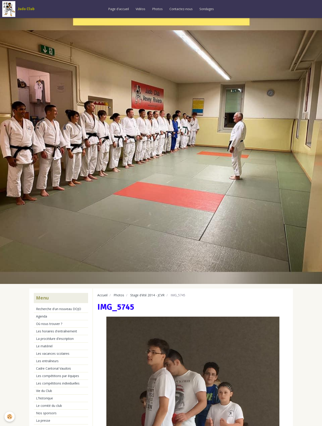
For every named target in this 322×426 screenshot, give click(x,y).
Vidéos (140, 9)
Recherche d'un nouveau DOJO (58, 309)
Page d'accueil (118, 9)
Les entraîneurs (47, 361)
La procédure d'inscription (55, 338)
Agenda (41, 316)
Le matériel (44, 346)
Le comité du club (49, 405)
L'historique (44, 398)
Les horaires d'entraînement (56, 331)
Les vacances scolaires (52, 353)
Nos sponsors (46, 413)
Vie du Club (44, 391)
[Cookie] (10, 417)
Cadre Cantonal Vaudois (53, 368)
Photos (157, 9)
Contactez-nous (181, 9)
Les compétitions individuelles (58, 383)
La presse (43, 420)
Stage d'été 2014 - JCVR (147, 295)
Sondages (206, 9)
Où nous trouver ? (49, 324)
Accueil (102, 295)
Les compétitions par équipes (57, 376)
